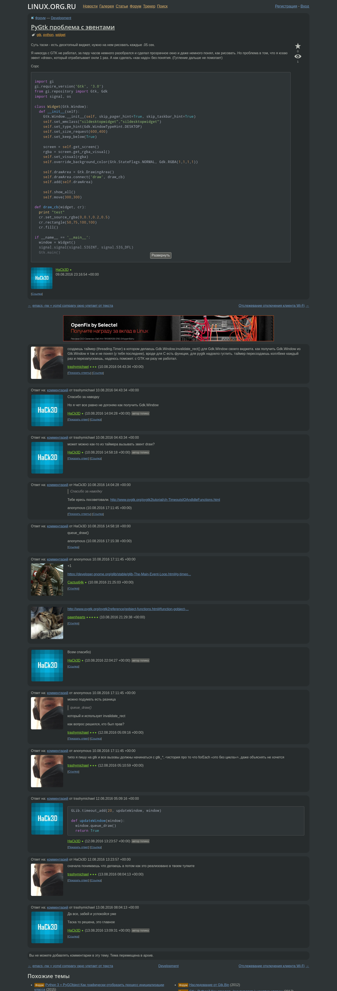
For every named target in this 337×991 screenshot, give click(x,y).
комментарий (57, 390)
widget (60, 35)
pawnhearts (76, 617)
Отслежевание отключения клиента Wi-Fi (272, 305)
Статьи (122, 6)
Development (61, 18)
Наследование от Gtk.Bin (209, 985)
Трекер (149, 6)
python (48, 35)
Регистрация (286, 6)
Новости (90, 6)
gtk (39, 35)
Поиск (162, 6)
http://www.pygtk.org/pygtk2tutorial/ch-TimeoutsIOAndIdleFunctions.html (165, 500)
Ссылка (37, 293)
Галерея (107, 6)
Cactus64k (75, 582)
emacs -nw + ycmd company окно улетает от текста (72, 305)
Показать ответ (78, 419)
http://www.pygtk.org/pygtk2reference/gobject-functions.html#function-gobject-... (128, 609)
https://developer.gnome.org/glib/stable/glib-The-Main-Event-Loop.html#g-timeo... (129, 574)
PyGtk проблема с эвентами (73, 27)
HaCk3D (62, 270)
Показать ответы (79, 373)
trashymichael (78, 367)
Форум (135, 6)
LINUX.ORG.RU (52, 6)
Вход (304, 6)
